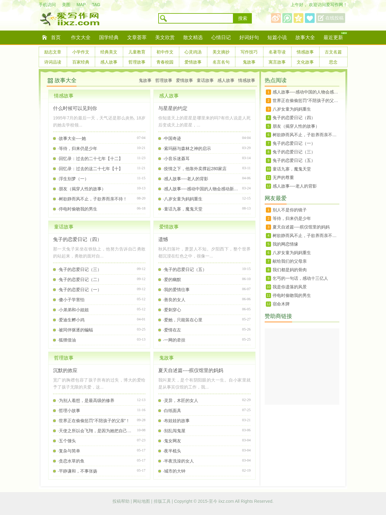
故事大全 (305, 37)
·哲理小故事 (69, 410)
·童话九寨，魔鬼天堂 (182, 208)
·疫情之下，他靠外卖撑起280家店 (195, 168)
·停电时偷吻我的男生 (77, 208)
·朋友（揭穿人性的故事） (82, 188)
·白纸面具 (172, 410)
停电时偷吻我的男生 (292, 295)
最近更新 (333, 37)
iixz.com (226, 501)
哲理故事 (136, 62)
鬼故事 (249, 62)
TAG (96, 4)
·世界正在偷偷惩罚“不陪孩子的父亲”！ (94, 420)
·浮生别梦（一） (73, 178)
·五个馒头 (67, 440)
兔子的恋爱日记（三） (294, 151)
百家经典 (80, 62)
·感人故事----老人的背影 (185, 178)
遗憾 (163, 239)
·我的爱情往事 (176, 289)
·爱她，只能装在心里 (182, 319)
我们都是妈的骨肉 (290, 269)
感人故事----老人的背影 (295, 186)
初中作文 (164, 51)
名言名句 (221, 62)
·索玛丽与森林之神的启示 (187, 148)
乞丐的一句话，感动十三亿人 (300, 278)
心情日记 (221, 37)
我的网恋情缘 (285, 244)
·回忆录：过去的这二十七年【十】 (90, 168)
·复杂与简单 (69, 450)
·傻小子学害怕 (71, 299)
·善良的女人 (174, 299)
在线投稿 (334, 18)
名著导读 (277, 51)
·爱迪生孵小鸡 (71, 319)
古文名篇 (333, 51)
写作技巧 (249, 51)
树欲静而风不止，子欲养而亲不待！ (306, 134)
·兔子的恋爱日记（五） (185, 269)
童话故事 (205, 80)
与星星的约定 (173, 108)
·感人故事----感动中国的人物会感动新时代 (201, 188)
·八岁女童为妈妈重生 (182, 198)
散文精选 (193, 37)
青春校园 (164, 62)
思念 (333, 62)
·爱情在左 (172, 329)
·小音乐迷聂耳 (176, 158)
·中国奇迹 (172, 138)
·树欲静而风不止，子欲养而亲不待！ (92, 198)
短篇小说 (277, 37)
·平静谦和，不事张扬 (77, 471)
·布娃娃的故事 (176, 420)
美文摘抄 (221, 51)
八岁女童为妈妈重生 (292, 109)
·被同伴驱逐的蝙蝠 (75, 329)
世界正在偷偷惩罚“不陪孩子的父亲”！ (306, 100)
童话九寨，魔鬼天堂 (292, 168)
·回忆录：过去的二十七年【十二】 (90, 158)
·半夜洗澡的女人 (178, 460)
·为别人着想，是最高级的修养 (86, 400)
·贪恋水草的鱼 (71, 460)
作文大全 (81, 37)
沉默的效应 (65, 370)
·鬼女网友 (172, 440)
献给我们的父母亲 (290, 261)
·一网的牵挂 (174, 340)
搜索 (242, 18)
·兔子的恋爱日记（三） (80, 269)
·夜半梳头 (172, 450)
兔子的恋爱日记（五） (294, 160)
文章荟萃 (137, 37)
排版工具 (163, 501)
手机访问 (47, 4)
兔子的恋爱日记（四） (77, 239)
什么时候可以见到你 (75, 108)
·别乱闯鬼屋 (174, 430)
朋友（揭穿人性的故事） (296, 126)
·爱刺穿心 (172, 309)
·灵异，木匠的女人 (180, 400)
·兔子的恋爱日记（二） (80, 279)
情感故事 (305, 51)
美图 (66, 4)
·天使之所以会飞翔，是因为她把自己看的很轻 (96, 430)
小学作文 (80, 51)
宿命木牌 (281, 303)
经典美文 (108, 51)
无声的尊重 (283, 177)
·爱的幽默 (172, 279)
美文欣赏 (165, 37)
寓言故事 (277, 62)
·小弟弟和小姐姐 (73, 309)
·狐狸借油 (67, 340)
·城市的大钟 (174, 471)
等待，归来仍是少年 (292, 218)
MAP (81, 4)
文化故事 (305, 62)
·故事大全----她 (72, 138)
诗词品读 (52, 62)
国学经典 (109, 37)
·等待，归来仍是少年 (77, 148)
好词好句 (249, 37)
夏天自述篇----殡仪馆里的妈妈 (190, 370)
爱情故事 (193, 62)
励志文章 (52, 51)
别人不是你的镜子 (290, 209)
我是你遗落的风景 (290, 286)
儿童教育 (136, 51)
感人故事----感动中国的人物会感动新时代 (306, 91)
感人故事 (108, 62)
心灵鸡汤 (193, 51)
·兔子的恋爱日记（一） (80, 289)
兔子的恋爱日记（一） (294, 143)
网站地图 (142, 501)
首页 (56, 37)
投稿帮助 (122, 501)
